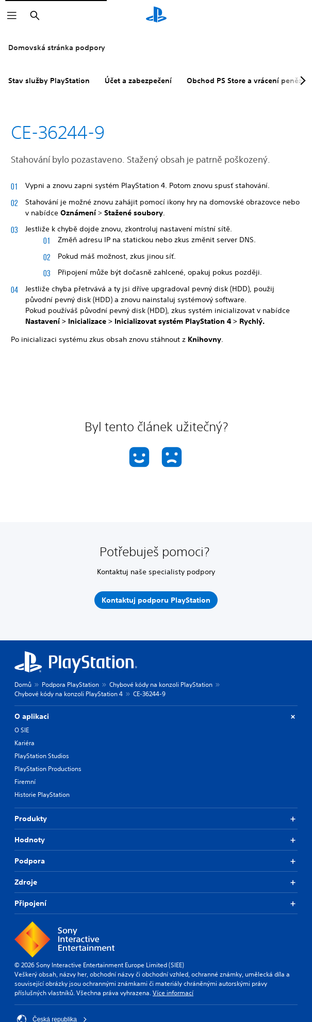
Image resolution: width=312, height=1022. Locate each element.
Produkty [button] (156, 819)
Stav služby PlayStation (49, 80)
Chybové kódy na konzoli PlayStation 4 (68, 693)
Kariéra (24, 742)
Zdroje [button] (156, 882)
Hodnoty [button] (156, 840)
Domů (22, 684)
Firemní (25, 781)
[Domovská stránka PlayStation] (156, 15)
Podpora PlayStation (70, 684)
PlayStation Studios (41, 755)
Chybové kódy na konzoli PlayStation (160, 684)
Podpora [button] (156, 861)
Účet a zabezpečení (138, 80)
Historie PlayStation (42, 794)
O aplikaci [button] (156, 716)
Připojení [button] (156, 903)
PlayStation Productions (47, 768)
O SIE (21, 730)
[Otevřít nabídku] (12, 15)
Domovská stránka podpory (56, 47)
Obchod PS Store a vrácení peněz (244, 80)
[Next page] (301, 80)
